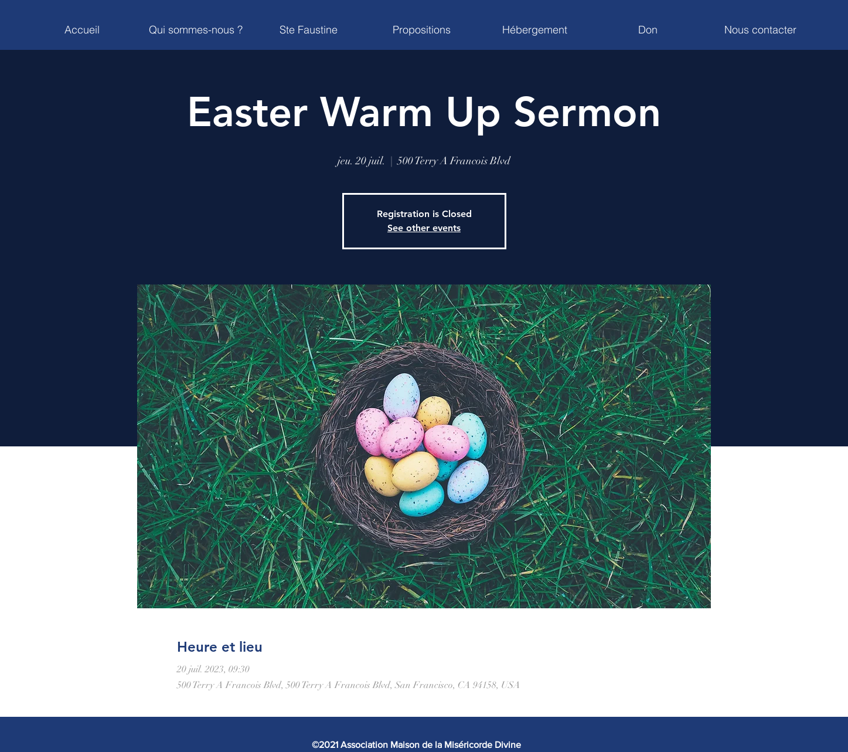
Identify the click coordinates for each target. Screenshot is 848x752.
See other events (424, 227)
